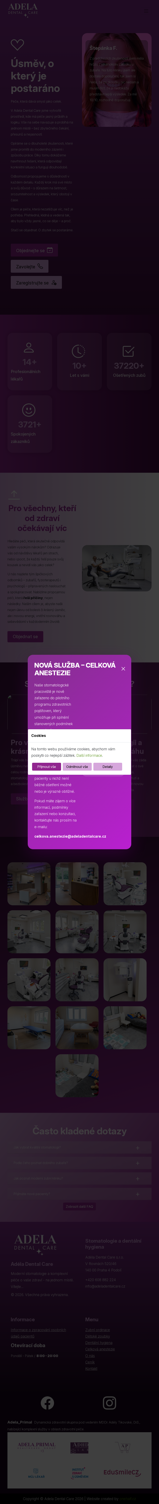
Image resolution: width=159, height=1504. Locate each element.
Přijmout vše (46, 767)
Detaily (107, 767)
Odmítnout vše (77, 767)
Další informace (89, 755)
